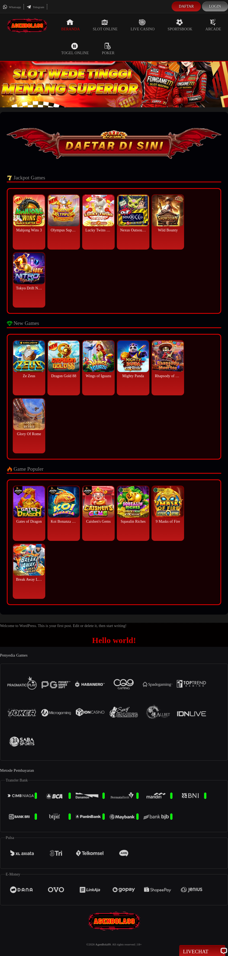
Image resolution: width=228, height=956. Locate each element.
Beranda (70, 25)
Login (215, 6)
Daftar (186, 6)
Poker (108, 49)
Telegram (35, 7)
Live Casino (143, 25)
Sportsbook (180, 25)
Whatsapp (12, 7)
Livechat (202, 951)
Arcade (213, 25)
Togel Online (75, 49)
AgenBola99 (103, 944)
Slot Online (105, 25)
